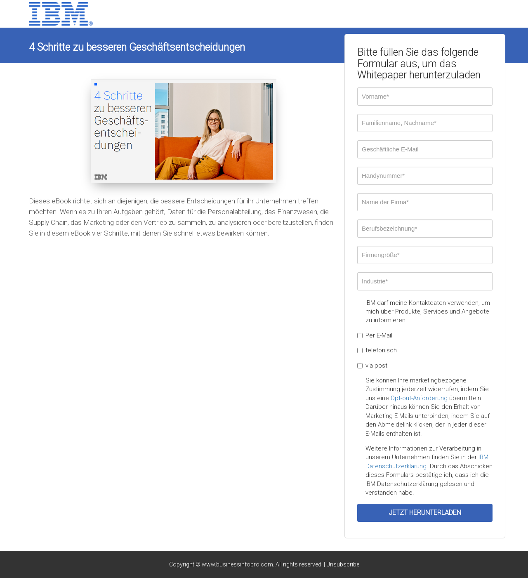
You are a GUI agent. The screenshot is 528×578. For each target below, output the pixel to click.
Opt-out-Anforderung (419, 398)
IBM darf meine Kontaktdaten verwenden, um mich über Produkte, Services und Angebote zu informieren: (427, 311)
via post (372, 365)
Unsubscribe (342, 564)
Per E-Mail (374, 335)
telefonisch (377, 350)
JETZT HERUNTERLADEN (425, 513)
